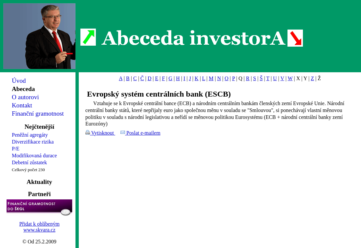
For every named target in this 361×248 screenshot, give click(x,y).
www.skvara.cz (39, 230)
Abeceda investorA (191, 38)
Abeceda (23, 88)
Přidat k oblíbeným (39, 224)
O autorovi (25, 97)
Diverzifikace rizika (32, 142)
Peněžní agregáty (30, 135)
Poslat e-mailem (143, 133)
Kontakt (22, 105)
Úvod (19, 80)
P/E (15, 148)
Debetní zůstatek (29, 162)
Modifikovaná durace (34, 155)
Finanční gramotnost (38, 113)
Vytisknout (103, 133)
